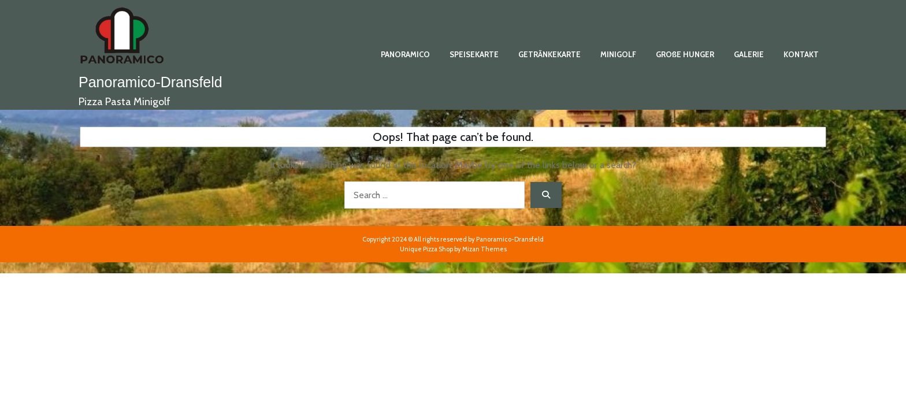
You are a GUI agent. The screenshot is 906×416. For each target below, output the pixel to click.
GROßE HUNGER (685, 54)
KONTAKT (801, 54)
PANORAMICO (405, 54)
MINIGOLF (618, 54)
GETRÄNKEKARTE (549, 54)
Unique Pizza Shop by (453, 249)
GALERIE (749, 54)
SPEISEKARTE (474, 54)
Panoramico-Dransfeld (150, 82)
